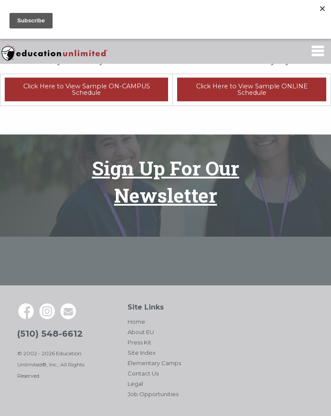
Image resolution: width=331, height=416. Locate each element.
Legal (135, 383)
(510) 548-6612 (50, 333)
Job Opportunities (153, 394)
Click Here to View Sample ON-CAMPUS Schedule (86, 89)
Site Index (142, 352)
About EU (141, 331)
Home (136, 321)
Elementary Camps (154, 363)
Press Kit (139, 342)
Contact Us (143, 373)
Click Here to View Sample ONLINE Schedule (252, 89)
